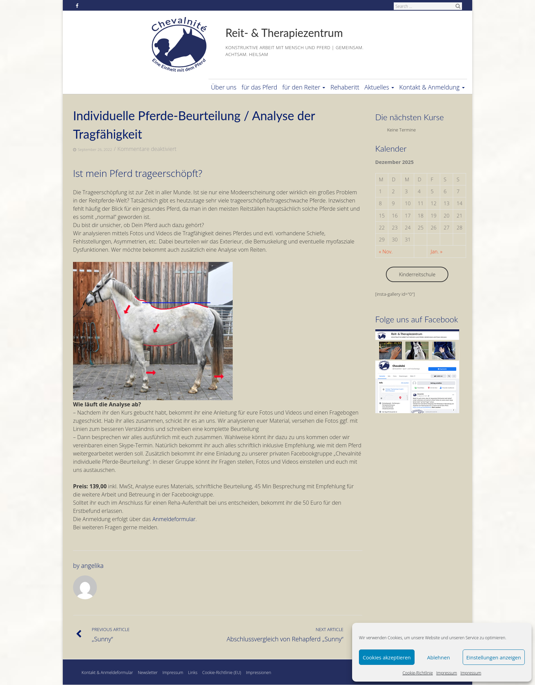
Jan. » (436, 251)
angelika (92, 565)
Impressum (446, 673)
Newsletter (148, 672)
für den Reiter (304, 87)
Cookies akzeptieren (387, 657)
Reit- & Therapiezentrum (284, 32)
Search (458, 6)
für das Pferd (259, 87)
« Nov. (386, 251)
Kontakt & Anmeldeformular (107, 672)
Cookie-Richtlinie (418, 673)
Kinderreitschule (417, 274)
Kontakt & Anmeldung (431, 87)
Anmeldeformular (174, 519)
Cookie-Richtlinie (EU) (221, 672)
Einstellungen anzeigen (493, 657)
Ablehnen (438, 657)
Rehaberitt (344, 87)
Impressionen (258, 672)
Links (192, 672)
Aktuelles (379, 87)
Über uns (223, 87)
